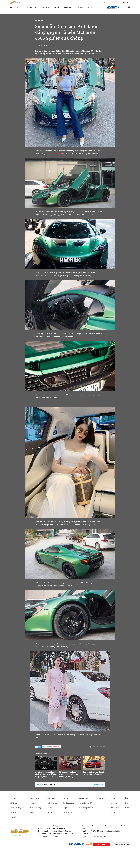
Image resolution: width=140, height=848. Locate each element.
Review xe (114, 803)
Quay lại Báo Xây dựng (121, 844)
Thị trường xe (32, 7)
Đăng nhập (126, 2)
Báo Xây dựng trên (51, 747)
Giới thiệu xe (115, 808)
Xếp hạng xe (51, 812)
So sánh (49, 808)
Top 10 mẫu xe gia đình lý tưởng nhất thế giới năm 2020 (94, 774)
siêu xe (56, 153)
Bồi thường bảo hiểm (86, 808)
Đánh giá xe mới (52, 803)
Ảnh (98, 7)
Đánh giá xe (45, 7)
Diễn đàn (39, 20)
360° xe (19, 7)
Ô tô (126, 803)
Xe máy (32, 812)
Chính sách (14, 803)
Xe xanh (80, 7)
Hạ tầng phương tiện (17, 808)
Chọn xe (66, 808)
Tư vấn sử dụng (68, 803)
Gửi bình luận (98, 785)
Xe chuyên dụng (35, 808)
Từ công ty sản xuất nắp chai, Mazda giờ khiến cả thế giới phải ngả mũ (45, 774)
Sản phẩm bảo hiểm (86, 803)
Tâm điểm (13, 817)
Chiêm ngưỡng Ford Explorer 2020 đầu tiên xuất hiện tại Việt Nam (68, 774)
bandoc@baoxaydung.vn (96, 836)
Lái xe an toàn (68, 812)
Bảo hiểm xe (68, 7)
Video (90, 7)
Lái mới (56, 7)
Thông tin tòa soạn (101, 844)
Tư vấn (113, 812)
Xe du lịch (33, 803)
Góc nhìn (13, 812)
